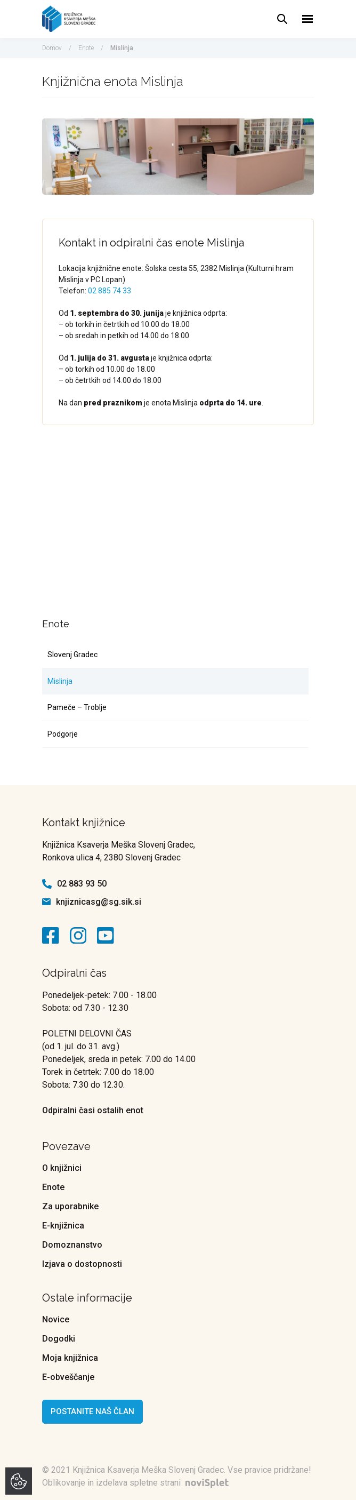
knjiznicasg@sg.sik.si (98, 902)
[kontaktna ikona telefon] (47, 884)
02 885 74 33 (109, 290)
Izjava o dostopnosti (82, 1264)
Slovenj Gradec (72, 654)
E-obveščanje (68, 1377)
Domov (52, 48)
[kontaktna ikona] (53, 935)
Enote (86, 48)
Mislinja (59, 681)
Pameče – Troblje (77, 707)
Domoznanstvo (72, 1245)
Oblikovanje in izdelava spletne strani (137, 1483)
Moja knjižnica (70, 1358)
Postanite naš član (92, 1411)
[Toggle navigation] (308, 19)
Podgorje (62, 734)
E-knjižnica (63, 1225)
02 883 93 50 (82, 884)
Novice (55, 1319)
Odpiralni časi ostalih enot (92, 1110)
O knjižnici (62, 1168)
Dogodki (58, 1339)
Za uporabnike (70, 1206)
